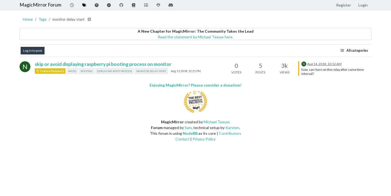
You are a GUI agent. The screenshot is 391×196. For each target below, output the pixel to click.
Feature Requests (50, 71)
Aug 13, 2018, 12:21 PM (186, 71)
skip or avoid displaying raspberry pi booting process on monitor (103, 64)
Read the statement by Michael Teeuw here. (195, 37)
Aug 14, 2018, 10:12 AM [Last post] (324, 64)
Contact (182, 139)
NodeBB (190, 133)
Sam (188, 127)
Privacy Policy (204, 139)
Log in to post (32, 50)
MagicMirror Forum (40, 5)
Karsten (232, 127)
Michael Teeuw (216, 122)
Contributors (230, 133)
